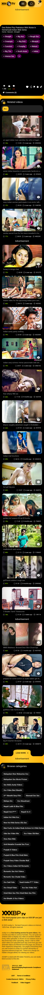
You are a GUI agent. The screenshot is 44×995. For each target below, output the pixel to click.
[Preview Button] (38, 134)
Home (4, 32)
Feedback (14, 982)
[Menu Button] (23, 4)
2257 (13, 976)
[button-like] (9, 87)
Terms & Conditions (23, 976)
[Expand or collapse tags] (19, 56)
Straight (17, 32)
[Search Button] (31, 4)
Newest (10, 32)
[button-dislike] (14, 87)
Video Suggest (25, 982)
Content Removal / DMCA (14, 979)
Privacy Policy (30, 979)
